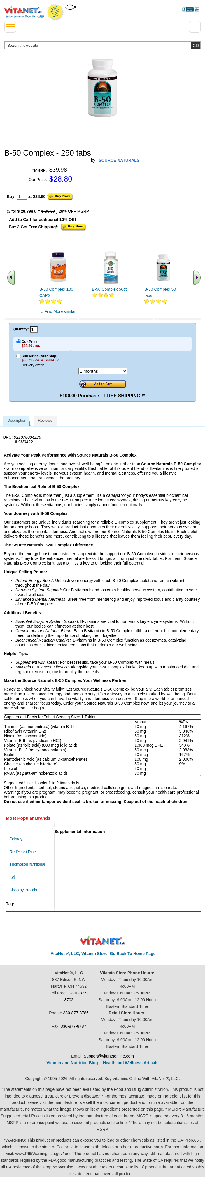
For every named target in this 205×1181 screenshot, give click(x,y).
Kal (12, 877)
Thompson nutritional (27, 864)
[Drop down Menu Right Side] (195, 27)
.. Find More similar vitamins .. (58, 313)
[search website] (102, 45)
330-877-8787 (73, 1026)
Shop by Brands (24, 889)
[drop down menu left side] (10, 27)
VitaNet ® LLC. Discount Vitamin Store (102, 940)
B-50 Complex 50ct (109, 289)
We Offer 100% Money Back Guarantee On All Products (55, 12)
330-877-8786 (76, 1013)
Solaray (15, 838)
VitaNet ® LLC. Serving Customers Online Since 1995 (24, 12)
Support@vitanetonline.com (109, 1056)
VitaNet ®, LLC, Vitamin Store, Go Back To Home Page (103, 953)
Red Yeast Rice (22, 851)
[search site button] (195, 45)
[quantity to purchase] (22, 197)
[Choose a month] (102, 371)
